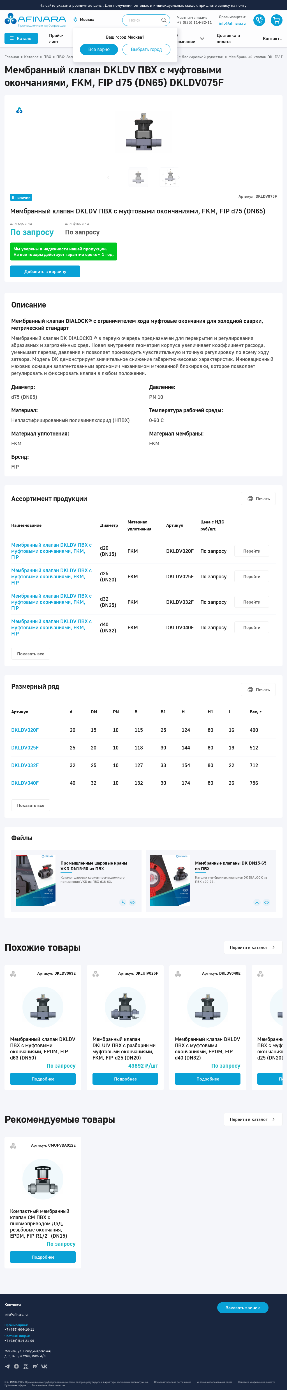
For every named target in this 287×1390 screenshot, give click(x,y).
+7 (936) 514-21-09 (19, 1340)
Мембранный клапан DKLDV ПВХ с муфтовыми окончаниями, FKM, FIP (51, 551)
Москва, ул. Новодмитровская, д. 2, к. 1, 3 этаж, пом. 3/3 (28, 1353)
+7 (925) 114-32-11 (194, 22)
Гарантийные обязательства (48, 1385)
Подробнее (43, 1079)
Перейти (251, 551)
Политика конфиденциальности (256, 1382)
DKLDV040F (25, 783)
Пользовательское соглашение (172, 1382)
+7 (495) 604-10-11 (19, 1329)
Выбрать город (147, 49)
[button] (83, 19)
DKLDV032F (25, 765)
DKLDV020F (25, 730)
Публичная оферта (15, 1385)
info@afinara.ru (232, 23)
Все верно (99, 49)
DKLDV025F (25, 747)
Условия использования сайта (214, 1382)
